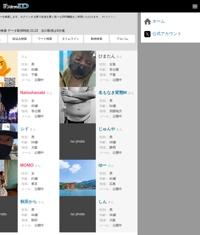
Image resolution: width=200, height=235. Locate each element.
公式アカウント (162, 33)
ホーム (154, 21)
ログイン (110, 16)
